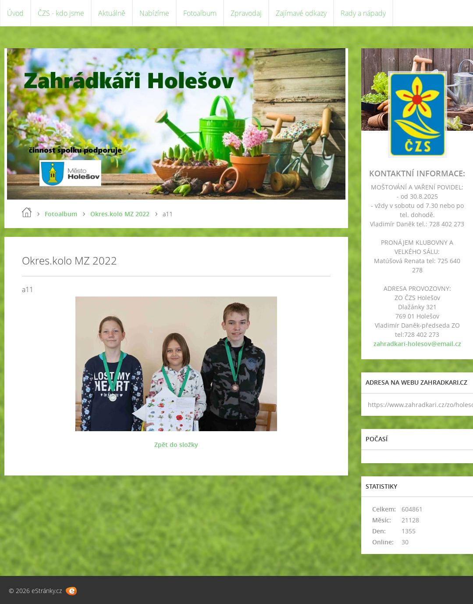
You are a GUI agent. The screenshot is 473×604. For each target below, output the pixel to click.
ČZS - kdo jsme (61, 13)
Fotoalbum (200, 13)
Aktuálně (111, 13)
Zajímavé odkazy (301, 13)
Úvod (15, 13)
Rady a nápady (363, 13)
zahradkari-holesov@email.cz (417, 344)
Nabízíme (154, 13)
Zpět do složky (176, 444)
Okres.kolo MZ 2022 (119, 214)
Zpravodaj (246, 13)
